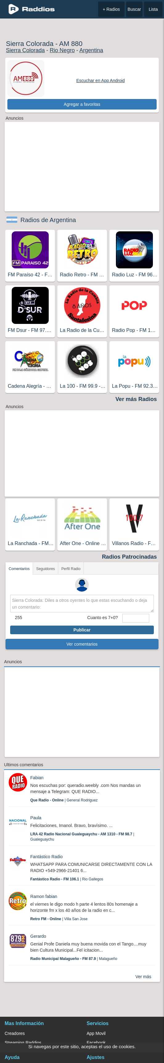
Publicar (81, 629)
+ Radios (111, 9)
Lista (153, 9)
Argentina (91, 50)
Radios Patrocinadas (129, 557)
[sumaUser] (135, 618)
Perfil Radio (70, 569)
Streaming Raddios (23, 1042)
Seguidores (45, 569)
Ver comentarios (81, 644)
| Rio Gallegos (66, 879)
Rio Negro (62, 50)
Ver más (143, 976)
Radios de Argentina (48, 220)
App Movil (96, 1033)
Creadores (15, 1033)
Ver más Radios (136, 399)
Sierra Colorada (25, 50)
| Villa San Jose (59, 919)
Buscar (134, 9)
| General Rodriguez (64, 800)
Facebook (96, 1042)
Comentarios (19, 569)
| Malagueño (73, 959)
